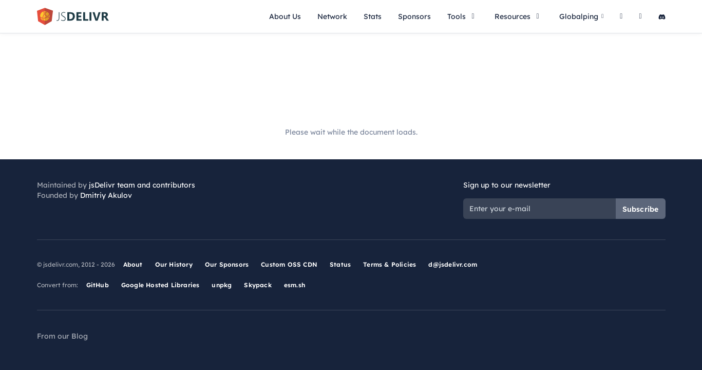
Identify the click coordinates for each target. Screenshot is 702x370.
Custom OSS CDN (289, 264)
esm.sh (294, 285)
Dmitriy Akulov (106, 195)
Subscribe (640, 209)
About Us (285, 16)
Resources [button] (519, 16)
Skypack (257, 285)
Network (332, 16)
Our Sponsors (227, 264)
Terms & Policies (389, 264)
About (133, 264)
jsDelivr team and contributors (142, 185)
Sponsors (414, 16)
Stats (373, 16)
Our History (174, 264)
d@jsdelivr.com (452, 264)
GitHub (97, 285)
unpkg (222, 285)
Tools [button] (462, 16)
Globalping (581, 16)
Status (340, 264)
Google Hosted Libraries (160, 285)
